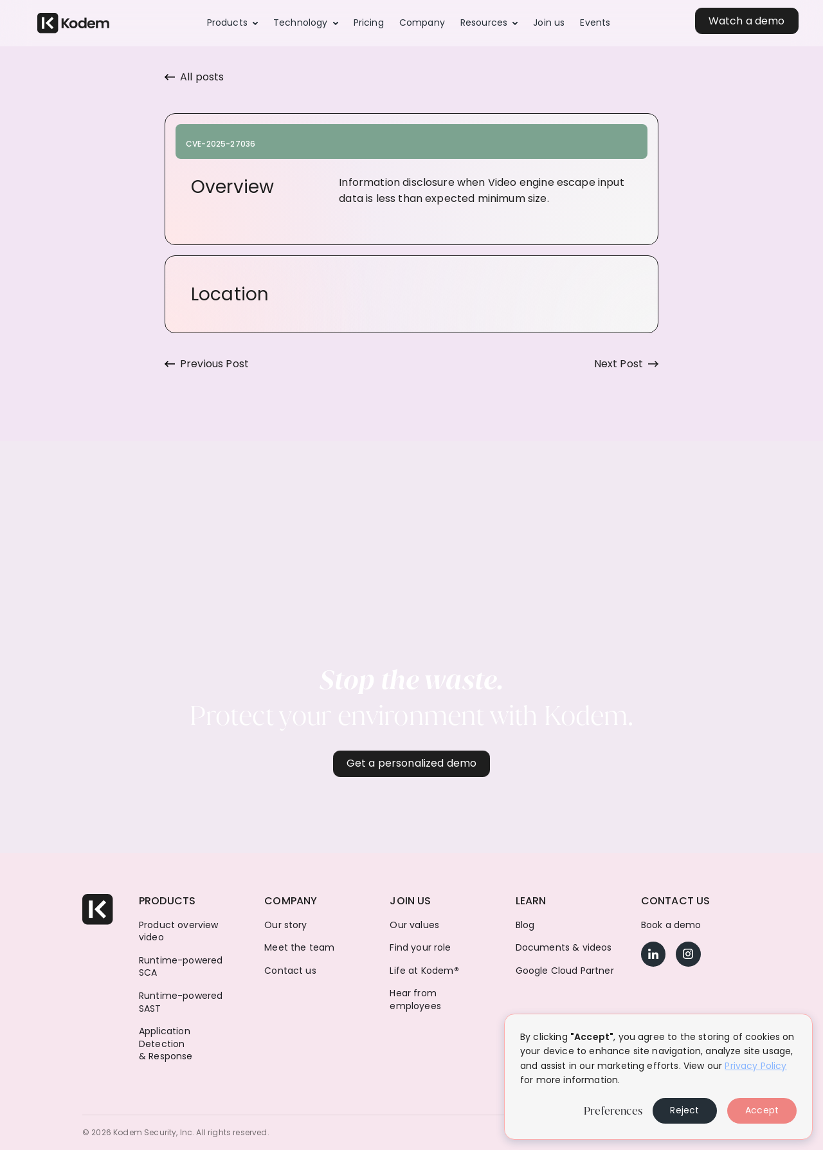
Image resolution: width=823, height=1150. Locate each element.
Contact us (290, 971)
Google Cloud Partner (565, 971)
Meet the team (299, 948)
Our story (285, 925)
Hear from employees (415, 999)
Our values (414, 925)
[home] (73, 23)
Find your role (420, 948)
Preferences (613, 1111)
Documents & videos (564, 948)
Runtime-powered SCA (180, 967)
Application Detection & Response (166, 1044)
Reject (684, 1110)
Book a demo (671, 925)
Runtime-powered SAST (180, 1002)
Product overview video (179, 931)
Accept (762, 1110)
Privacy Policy (755, 1065)
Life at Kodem (424, 971)
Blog (525, 925)
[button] (232, 23)
